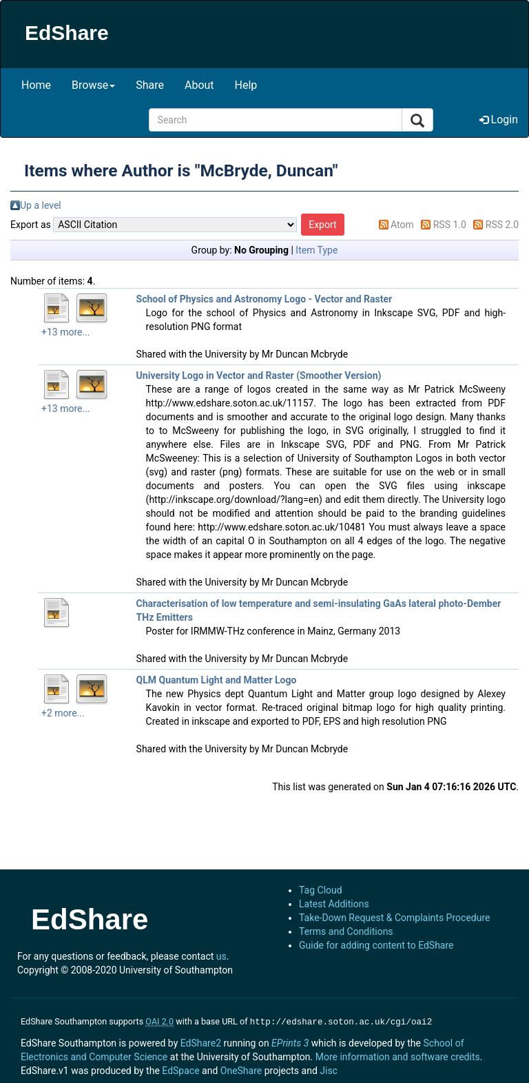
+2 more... (63, 713)
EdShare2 (200, 1041)
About (199, 85)
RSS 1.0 (449, 224)
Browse (93, 85)
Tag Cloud (320, 890)
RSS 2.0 (502, 224)
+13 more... (65, 332)
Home (36, 85)
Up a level (40, 205)
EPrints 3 (290, 1041)
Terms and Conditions (346, 931)
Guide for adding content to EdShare (376, 945)
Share (150, 85)
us (221, 956)
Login (498, 119)
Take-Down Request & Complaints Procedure (394, 917)
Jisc (329, 1069)
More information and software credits (397, 1055)
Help (246, 85)
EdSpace (180, 1069)
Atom (402, 224)
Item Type (316, 250)
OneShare (241, 1069)
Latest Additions (334, 903)
